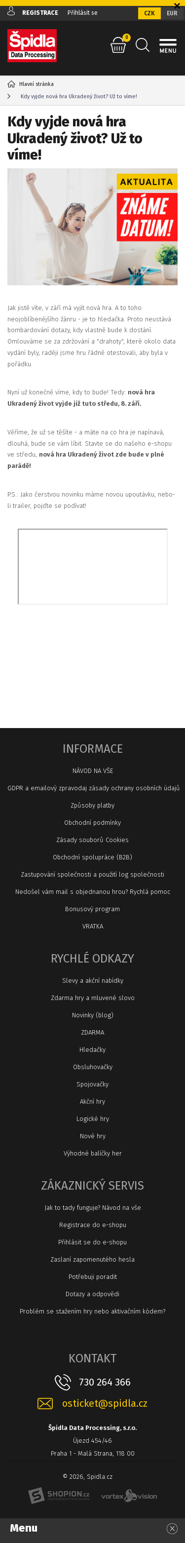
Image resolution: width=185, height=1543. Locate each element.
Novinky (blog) (92, 1015)
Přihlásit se (83, 12)
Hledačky (92, 1049)
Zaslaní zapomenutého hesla (92, 1259)
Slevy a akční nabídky (92, 980)
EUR (172, 13)
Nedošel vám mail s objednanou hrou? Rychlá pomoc (92, 891)
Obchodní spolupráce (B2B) (92, 857)
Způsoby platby (92, 805)
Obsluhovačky (92, 1067)
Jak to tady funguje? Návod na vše (92, 1207)
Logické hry (92, 1118)
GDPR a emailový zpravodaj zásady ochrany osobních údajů (92, 788)
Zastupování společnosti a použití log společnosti (92, 874)
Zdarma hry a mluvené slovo (93, 998)
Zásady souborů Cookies (92, 840)
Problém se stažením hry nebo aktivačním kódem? (92, 1311)
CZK (149, 13)
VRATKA (92, 926)
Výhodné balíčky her (93, 1153)
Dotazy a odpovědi (92, 1294)
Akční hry (92, 1101)
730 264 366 (105, 1382)
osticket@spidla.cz (105, 1403)
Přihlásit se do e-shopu (92, 1242)
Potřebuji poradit (93, 1276)
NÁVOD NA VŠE (93, 770)
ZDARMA (92, 1032)
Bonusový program (92, 909)
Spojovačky (92, 1084)
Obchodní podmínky (92, 822)
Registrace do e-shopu (92, 1225)
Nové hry (93, 1136)
